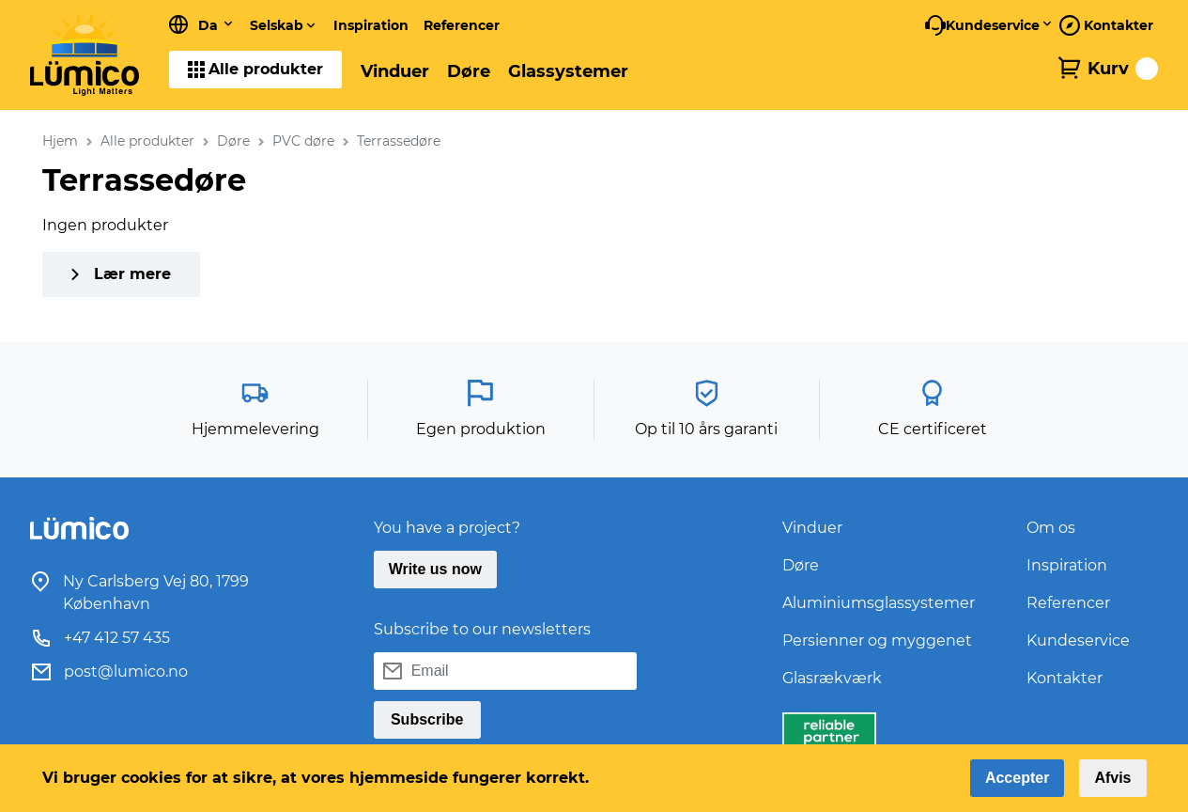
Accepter (1017, 778)
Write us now (435, 569)
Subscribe (427, 719)
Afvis (1112, 778)
